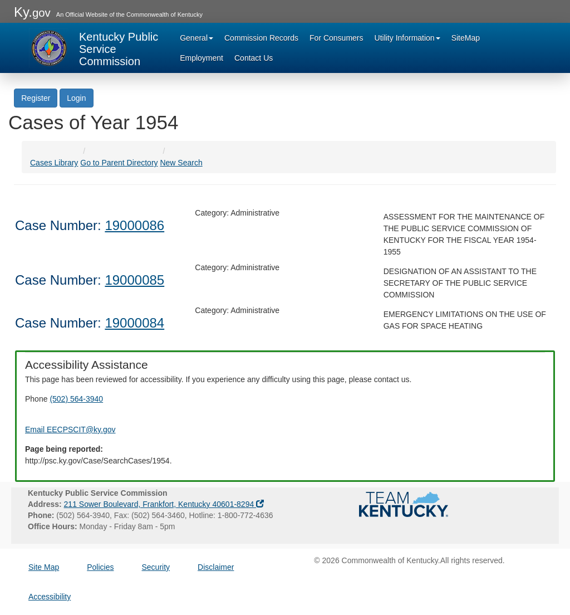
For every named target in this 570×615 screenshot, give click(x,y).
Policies (100, 567)
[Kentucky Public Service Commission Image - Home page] (94, 48)
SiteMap (465, 37)
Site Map (43, 567)
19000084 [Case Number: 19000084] (134, 322)
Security (156, 567)
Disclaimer (216, 567)
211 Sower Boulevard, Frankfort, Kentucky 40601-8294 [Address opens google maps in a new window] (164, 504)
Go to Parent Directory (119, 162)
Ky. (32, 11)
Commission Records (261, 37)
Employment (201, 57)
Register (35, 98)
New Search (181, 162)
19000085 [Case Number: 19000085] (134, 279)
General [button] (196, 37)
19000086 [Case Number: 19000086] (134, 225)
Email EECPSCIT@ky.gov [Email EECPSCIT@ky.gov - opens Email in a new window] (70, 429)
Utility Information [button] (407, 37)
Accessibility (49, 596)
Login (76, 98)
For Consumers (336, 37)
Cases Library (54, 162)
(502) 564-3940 (76, 398)
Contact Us (253, 57)
